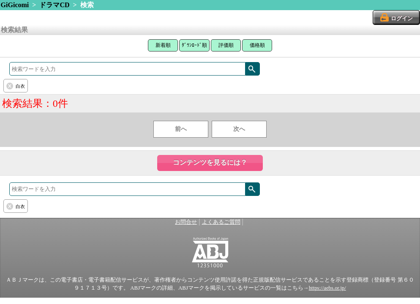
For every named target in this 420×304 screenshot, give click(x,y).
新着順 (163, 45)
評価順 (226, 45)
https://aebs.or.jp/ (327, 288)
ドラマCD (54, 4)
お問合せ (186, 222)
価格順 (257, 45)
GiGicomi (15, 4)
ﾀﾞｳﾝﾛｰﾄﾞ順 (194, 45)
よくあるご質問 (221, 222)
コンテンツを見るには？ (210, 162)
